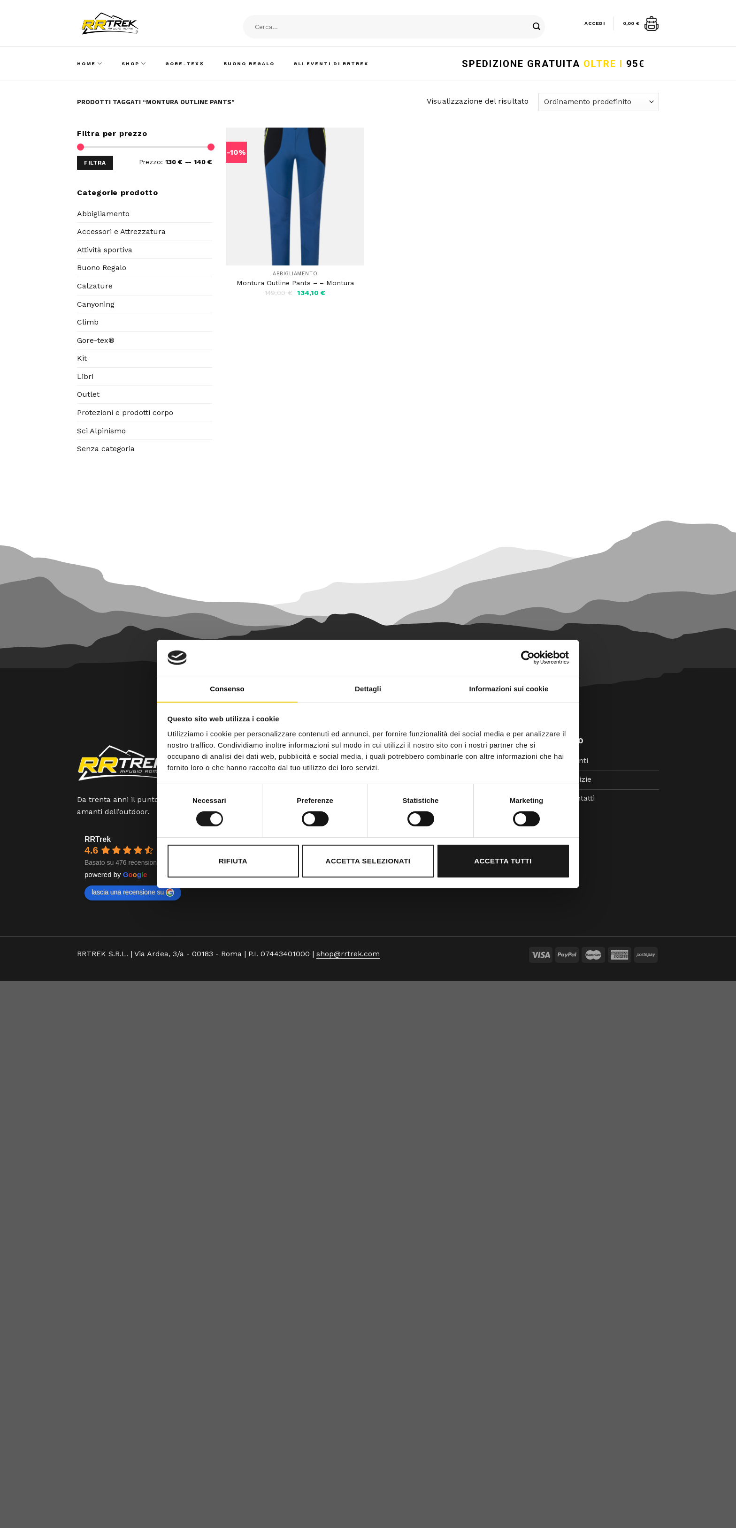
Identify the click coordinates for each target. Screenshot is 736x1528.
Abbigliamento (103, 213)
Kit (82, 358)
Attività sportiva (104, 249)
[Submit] (536, 27)
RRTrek (97, 839)
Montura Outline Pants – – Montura (295, 283)
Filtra (95, 162)
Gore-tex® (96, 340)
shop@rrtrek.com (348, 953)
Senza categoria (106, 448)
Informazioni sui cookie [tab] (509, 689)
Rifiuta (233, 861)
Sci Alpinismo (101, 430)
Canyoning (96, 304)
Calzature (95, 285)
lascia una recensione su (133, 892)
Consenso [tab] (227, 689)
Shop (134, 63)
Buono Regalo (249, 63)
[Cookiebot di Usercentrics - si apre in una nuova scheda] (528, 658)
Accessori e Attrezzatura (121, 231)
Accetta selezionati (368, 861)
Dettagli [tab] (368, 689)
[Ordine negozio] (598, 102)
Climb (88, 322)
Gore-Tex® (185, 63)
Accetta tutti (503, 861)
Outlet (88, 394)
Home (90, 63)
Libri (85, 376)
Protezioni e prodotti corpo (125, 412)
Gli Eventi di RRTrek (330, 63)
